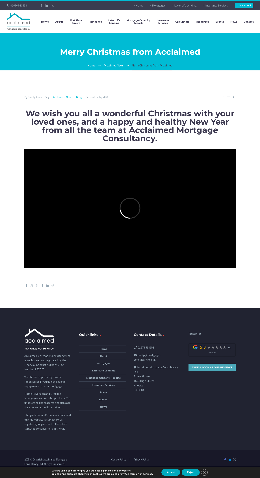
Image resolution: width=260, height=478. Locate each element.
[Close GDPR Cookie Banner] (204, 472)
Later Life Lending (185, 5)
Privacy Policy (141, 459)
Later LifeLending (114, 21)
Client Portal (244, 5)
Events (219, 21)
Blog (79, 97)
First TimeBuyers (76, 21)
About (59, 21)
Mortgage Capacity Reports (103, 377)
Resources (202, 21)
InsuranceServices (163, 21)
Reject (190, 472)
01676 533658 (18, 5)
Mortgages (159, 5)
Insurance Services (216, 5)
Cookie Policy (118, 459)
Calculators (182, 21)
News (233, 21)
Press (103, 392)
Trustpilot (194, 333)
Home (139, 5)
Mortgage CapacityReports (138, 21)
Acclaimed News (63, 97)
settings (147, 474)
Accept (171, 472)
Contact (249, 21)
